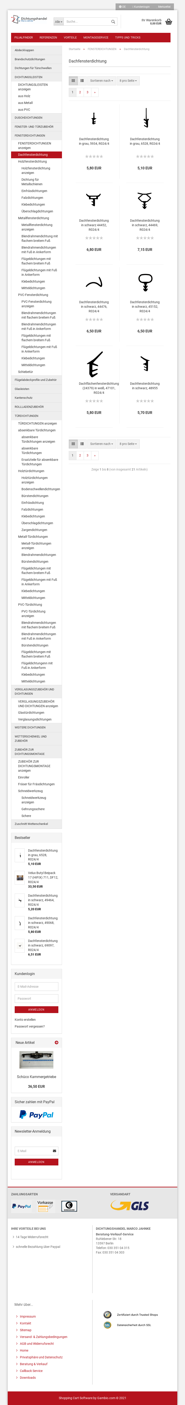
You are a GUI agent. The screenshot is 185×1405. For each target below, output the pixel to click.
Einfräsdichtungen (34, 191)
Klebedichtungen (33, 204)
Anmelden (36, 1009)
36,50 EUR (36, 1086)
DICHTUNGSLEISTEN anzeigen (33, 87)
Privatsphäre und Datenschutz (41, 1357)
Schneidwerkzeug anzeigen (33, 800)
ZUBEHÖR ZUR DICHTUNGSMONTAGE (30, 752)
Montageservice (95, 37)
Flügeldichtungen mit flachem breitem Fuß (36, 261)
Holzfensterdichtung (32, 161)
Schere (26, 816)
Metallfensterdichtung (33, 218)
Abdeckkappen (24, 50)
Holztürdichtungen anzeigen (34, 480)
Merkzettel (164, 6)
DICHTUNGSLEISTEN (28, 77)
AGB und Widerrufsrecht (36, 1343)
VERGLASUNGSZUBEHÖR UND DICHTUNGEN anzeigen (38, 704)
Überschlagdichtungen (37, 211)
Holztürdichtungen (31, 471)
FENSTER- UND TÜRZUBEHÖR (34, 126)
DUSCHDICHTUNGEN (28, 117)
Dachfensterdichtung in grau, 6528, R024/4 (145, 141)
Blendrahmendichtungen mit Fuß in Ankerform (38, 250)
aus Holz (24, 96)
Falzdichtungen (32, 197)
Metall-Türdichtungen (33, 536)
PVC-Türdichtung (30, 604)
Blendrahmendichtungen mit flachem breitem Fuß (38, 315)
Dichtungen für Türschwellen (33, 68)
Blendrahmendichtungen (38, 555)
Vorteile (70, 37)
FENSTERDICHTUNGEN (30, 135)
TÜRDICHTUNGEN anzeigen (37, 423)
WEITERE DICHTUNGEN (30, 727)
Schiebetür (25, 372)
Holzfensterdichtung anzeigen (35, 170)
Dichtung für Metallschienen (32, 182)
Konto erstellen (25, 1019)
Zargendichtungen (34, 530)
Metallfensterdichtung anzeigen (36, 227)
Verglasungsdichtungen (35, 719)
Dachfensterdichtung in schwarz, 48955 (145, 386)
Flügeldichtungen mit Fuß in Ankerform (39, 272)
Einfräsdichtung (32, 502)
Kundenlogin (141, 6)
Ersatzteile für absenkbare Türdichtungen (39, 462)
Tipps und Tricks (127, 37)
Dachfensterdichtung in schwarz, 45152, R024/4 (145, 306)
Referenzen (48, 37)
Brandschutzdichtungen (30, 59)
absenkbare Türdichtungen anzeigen (38, 439)
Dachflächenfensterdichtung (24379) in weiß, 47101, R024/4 (99, 388)
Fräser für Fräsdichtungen (36, 784)
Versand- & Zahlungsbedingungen (43, 1337)
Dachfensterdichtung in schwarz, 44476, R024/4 (94, 306)
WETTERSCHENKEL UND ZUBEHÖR (31, 738)
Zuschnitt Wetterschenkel (31, 824)
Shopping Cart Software (75, 1398)
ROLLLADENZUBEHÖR (29, 406)
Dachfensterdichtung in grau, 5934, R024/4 (94, 141)
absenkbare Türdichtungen (37, 430)
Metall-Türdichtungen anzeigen (36, 546)
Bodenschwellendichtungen (40, 489)
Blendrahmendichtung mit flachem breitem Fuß (39, 238)
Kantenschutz (23, 397)
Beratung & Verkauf (33, 1364)
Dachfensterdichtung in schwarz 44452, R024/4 (94, 225)
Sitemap (25, 1330)
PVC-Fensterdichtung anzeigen (36, 304)
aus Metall (25, 103)
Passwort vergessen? (30, 1026)
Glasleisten (22, 389)
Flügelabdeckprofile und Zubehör (36, 380)
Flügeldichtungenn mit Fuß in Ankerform (37, 665)
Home (23, 1350)
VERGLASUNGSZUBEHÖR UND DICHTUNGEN (34, 691)
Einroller (23, 777)
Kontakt (25, 1323)
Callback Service (31, 1371)
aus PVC (24, 109)
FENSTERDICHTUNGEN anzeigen (34, 146)
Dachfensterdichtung (33, 154)
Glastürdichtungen (31, 712)
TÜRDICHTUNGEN (26, 416)
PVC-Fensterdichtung (33, 295)
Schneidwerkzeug (30, 791)
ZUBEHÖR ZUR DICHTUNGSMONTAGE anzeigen (34, 766)
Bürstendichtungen (34, 496)
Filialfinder (23, 37)
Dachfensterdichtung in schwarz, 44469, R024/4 (145, 225)
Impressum (27, 1316)
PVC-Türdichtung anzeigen (33, 614)
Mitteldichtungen (33, 288)
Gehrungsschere (33, 809)
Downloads (27, 1377)
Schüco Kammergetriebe (36, 1077)
